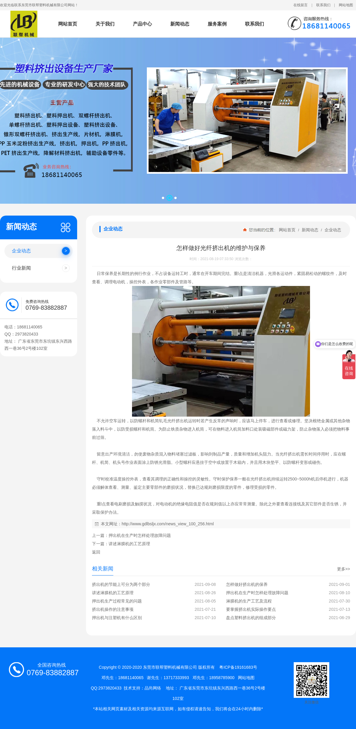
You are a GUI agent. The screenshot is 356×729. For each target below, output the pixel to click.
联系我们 (323, 5)
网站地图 (346, 5)
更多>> (343, 569)
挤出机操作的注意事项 (113, 609)
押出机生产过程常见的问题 (117, 601)
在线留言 (300, 5)
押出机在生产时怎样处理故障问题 (140, 535)
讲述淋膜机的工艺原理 (129, 543)
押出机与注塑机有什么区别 (117, 617)
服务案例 (217, 23)
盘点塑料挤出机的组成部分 (251, 617)
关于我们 (105, 23)
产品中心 (142, 23)
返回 (96, 552)
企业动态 (332, 229)
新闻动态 (179, 23)
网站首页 (67, 23)
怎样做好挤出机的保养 (247, 584)
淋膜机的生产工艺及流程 (249, 601)
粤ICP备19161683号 (238, 667)
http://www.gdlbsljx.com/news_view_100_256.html (168, 523)
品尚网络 (152, 688)
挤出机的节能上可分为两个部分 (121, 584)
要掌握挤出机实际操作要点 (251, 609)
